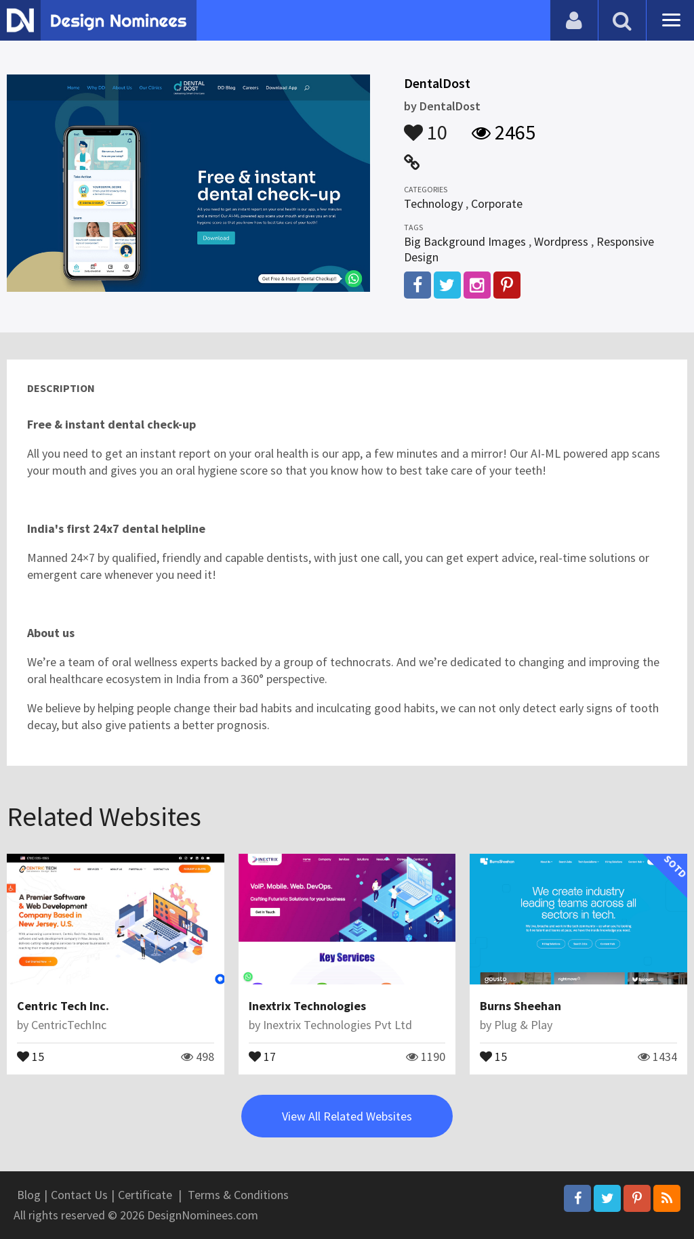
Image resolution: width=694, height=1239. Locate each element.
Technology (433, 203)
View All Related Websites (347, 1116)
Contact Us (79, 1194)
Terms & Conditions (238, 1194)
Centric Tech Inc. (63, 1006)
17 (262, 1055)
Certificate (145, 1194)
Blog (29, 1194)
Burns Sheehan (520, 1006)
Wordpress (561, 241)
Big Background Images (465, 241)
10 (425, 126)
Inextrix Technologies (307, 1006)
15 (30, 1055)
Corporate (497, 203)
